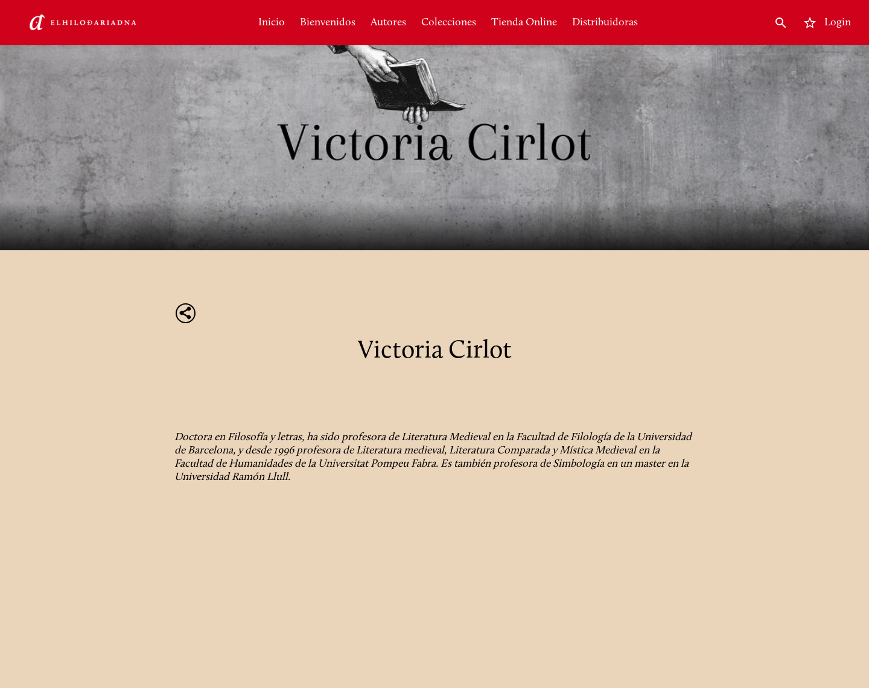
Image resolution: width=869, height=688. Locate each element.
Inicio (271, 22)
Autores (388, 22)
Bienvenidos (327, 22)
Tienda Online (524, 22)
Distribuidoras (605, 22)
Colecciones (448, 22)
